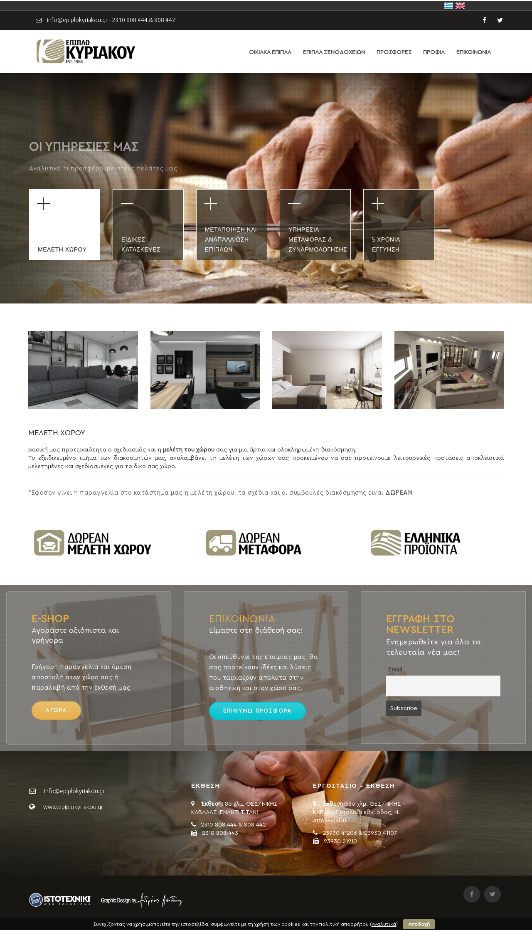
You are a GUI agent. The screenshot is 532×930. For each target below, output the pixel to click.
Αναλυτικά (384, 924)
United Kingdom (460, 6)
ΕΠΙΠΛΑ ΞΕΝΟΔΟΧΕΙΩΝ (334, 52)
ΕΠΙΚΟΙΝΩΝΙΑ (473, 52)
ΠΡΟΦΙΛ (434, 52)
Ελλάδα (448, 6)
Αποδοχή (419, 924)
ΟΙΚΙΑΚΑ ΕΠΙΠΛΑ (270, 52)
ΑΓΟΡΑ (56, 710)
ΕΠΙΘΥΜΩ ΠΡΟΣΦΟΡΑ (257, 710)
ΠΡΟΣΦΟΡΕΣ (394, 52)
